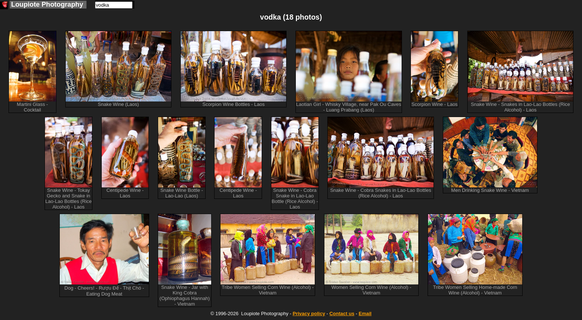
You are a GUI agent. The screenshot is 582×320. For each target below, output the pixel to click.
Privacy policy (308, 313)
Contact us (341, 313)
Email (365, 313)
